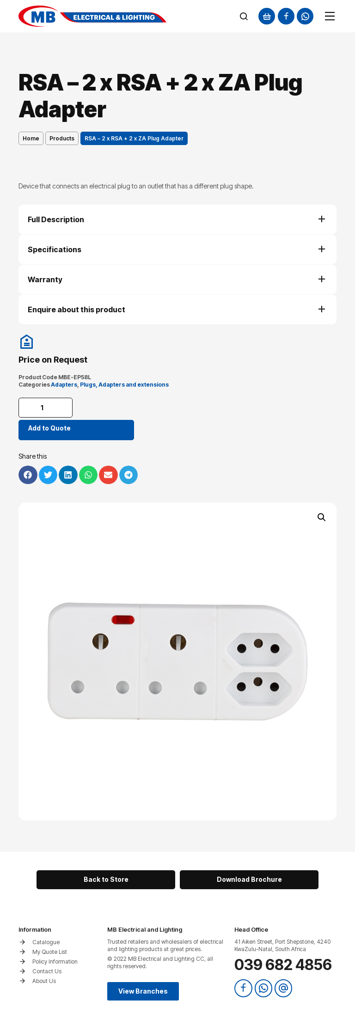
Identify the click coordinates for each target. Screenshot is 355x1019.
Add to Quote (49, 428)
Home (31, 138)
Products (61, 138)
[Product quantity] (46, 408)
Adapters (64, 384)
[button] (321, 517)
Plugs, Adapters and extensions (124, 384)
